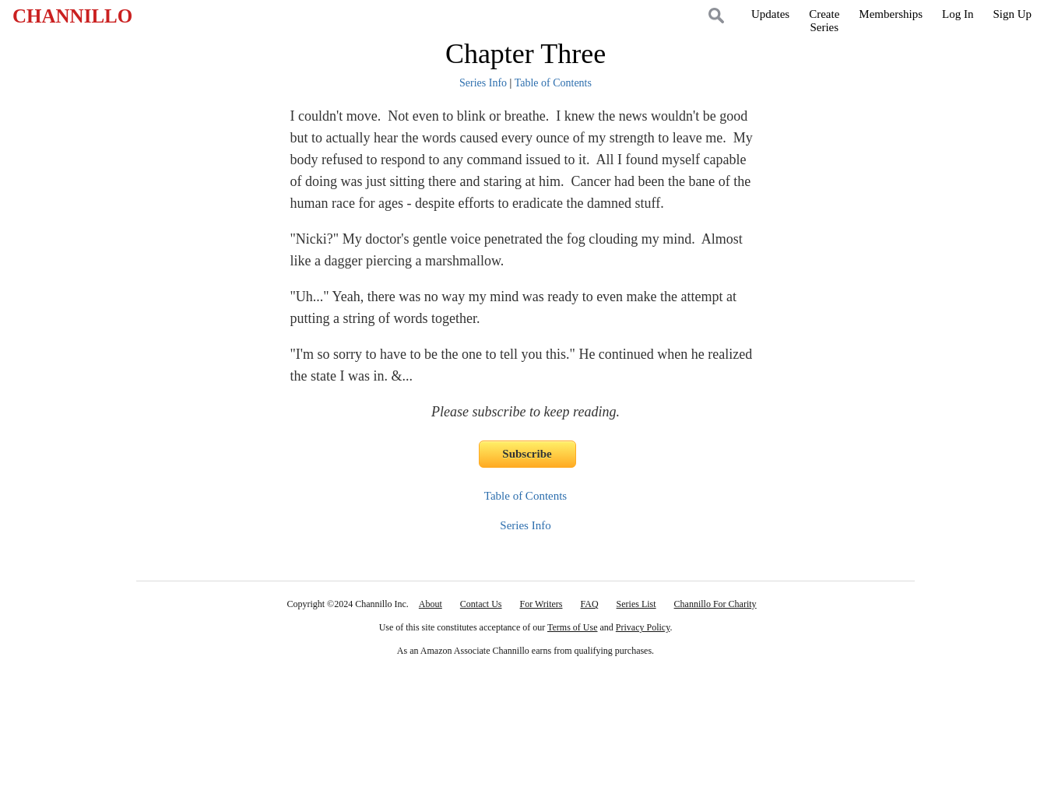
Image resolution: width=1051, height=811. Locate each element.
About (430, 604)
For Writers (541, 604)
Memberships (891, 14)
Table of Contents (553, 83)
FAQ (589, 604)
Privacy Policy (643, 627)
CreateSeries (824, 20)
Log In (957, 14)
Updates (770, 14)
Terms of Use (572, 627)
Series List (636, 604)
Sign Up (1012, 14)
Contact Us (481, 604)
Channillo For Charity (715, 604)
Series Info (483, 83)
